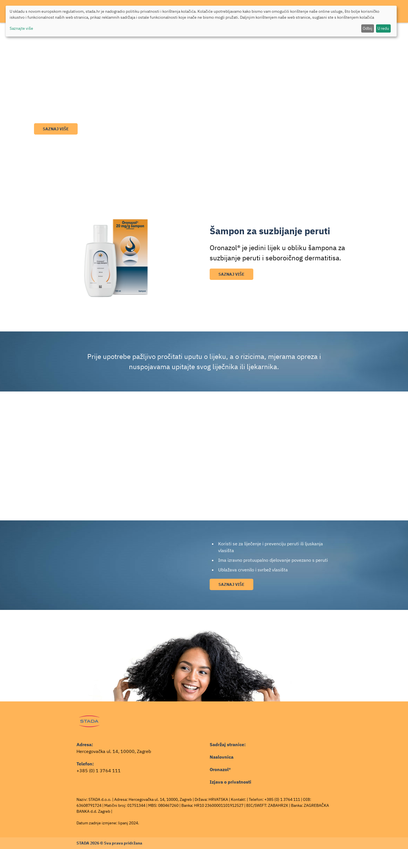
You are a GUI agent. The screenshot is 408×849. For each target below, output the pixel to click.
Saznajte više (21, 28)
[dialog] (201, 21)
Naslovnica (221, 757)
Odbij (367, 28)
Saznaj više (56, 128)
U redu (383, 28)
